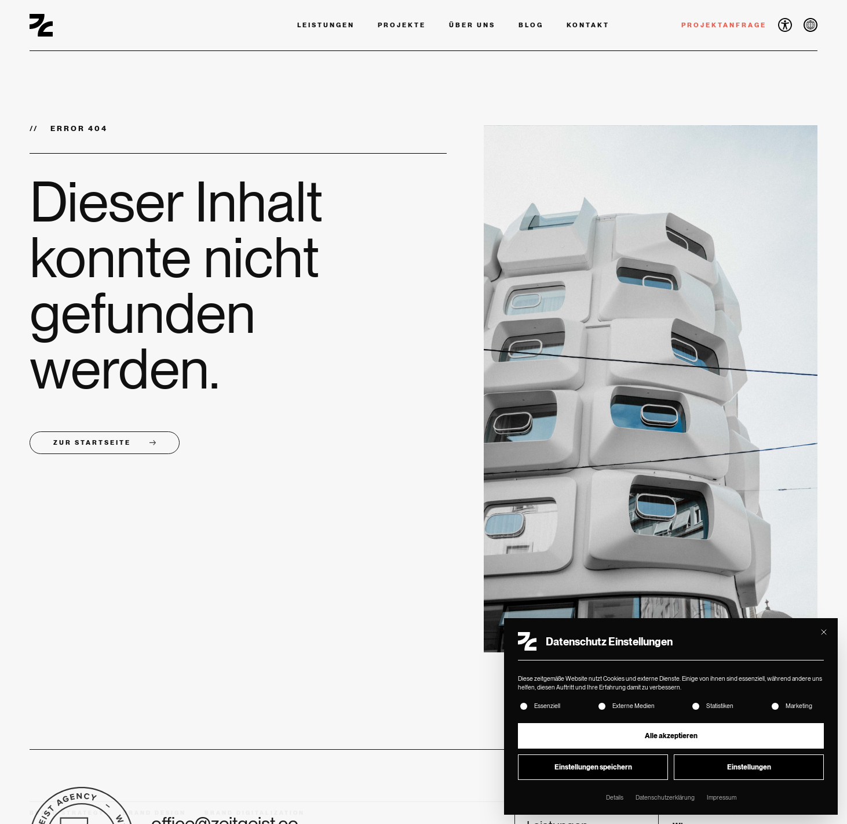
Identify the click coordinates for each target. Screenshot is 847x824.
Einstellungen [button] (749, 767)
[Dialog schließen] (824, 632)
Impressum (721, 797)
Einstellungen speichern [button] (593, 767)
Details (614, 797)
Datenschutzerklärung (665, 797)
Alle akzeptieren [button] (671, 736)
